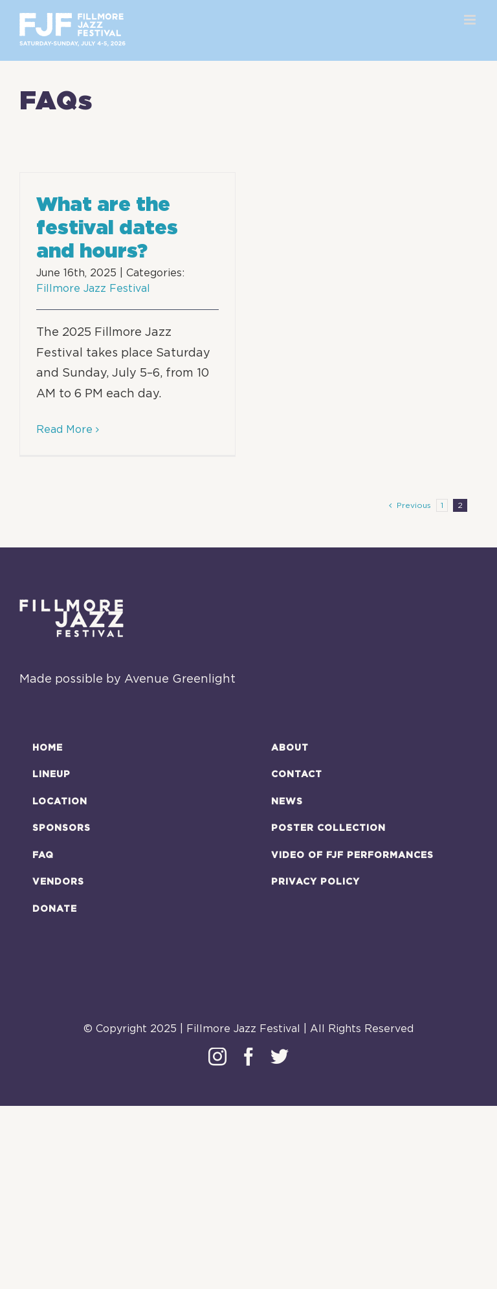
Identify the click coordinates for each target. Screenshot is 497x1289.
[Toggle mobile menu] (471, 20)
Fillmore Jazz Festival (93, 288)
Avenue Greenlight (180, 679)
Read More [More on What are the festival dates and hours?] (64, 429)
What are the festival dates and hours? (107, 227)
